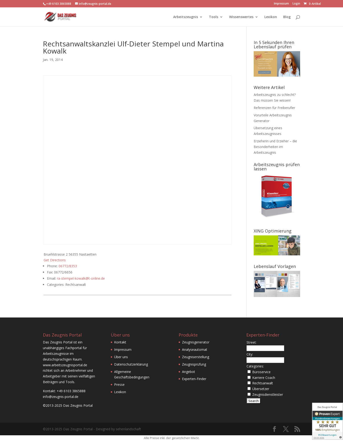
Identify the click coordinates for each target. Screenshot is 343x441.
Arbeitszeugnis (185, 17)
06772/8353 (68, 266)
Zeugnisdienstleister (267, 394)
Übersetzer (260, 388)
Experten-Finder (194, 379)
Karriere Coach (263, 377)
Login (296, 3)
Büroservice (261, 372)
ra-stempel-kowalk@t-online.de (81, 278)
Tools (213, 17)
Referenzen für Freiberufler (274, 107)
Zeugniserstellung (195, 357)
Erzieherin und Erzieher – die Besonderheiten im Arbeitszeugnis (275, 147)
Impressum (281, 3)
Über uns (121, 357)
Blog (287, 17)
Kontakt (120, 342)
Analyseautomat (194, 349)
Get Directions (55, 260)
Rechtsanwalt (262, 383)
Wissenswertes (241, 17)
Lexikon (270, 17)
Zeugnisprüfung (194, 364)
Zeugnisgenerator (195, 342)
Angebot (188, 371)
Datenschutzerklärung (131, 364)
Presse (119, 384)
